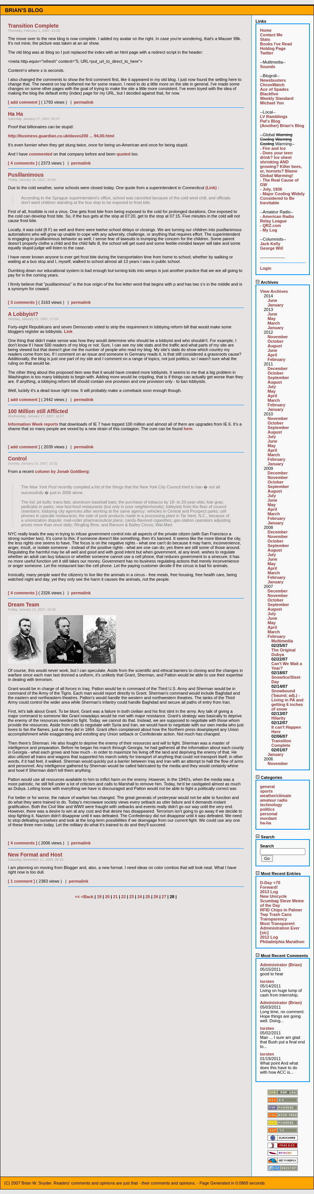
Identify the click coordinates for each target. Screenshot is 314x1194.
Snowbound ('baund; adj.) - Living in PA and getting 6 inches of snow (287, 700)
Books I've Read (276, 44)
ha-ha (265, 823)
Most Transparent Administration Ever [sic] (280, 928)
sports (266, 791)
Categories (269, 777)
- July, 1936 (271, 189)
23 (131, 896)
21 (115, 896)
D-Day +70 (270, 882)
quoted (124, 154)
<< (78, 896)
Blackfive (269, 94)
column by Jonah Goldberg (62, 471)
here (188, 428)
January (275, 305)
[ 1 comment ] (21, 881)
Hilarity (278, 718)
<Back (88, 896)
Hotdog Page (273, 48)
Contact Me (271, 35)
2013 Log (269, 891)
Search (265, 837)
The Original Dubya (283, 652)
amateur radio (274, 800)
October (275, 341)
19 (99, 896)
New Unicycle (273, 896)
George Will (271, 248)
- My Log (268, 230)
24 (139, 896)
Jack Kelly (270, 243)
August (275, 346)
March (274, 323)
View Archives (274, 291)
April (272, 355)
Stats (265, 39)
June (272, 300)
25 (147, 896)
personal (268, 814)
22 (123, 896)
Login (265, 268)
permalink (84, 102)
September (278, 377)
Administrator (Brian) (281, 964)
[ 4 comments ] (22, 163)
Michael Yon (272, 103)
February (276, 359)
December (278, 368)
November (278, 336)
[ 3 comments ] (22, 302)
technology (271, 804)
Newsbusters (273, 80)
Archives (267, 282)
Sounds (267, 66)
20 (107, 896)
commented (40, 154)
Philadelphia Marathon (282, 941)
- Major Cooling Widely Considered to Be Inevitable (282, 198)
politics (267, 809)
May (272, 318)
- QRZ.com (270, 225)
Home (266, 30)
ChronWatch (272, 84)
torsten (267, 981)
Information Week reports (33, 424)
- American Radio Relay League (277, 218)
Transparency (273, 919)
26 (156, 896)
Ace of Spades (274, 89)
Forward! (269, 887)
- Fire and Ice (273, 148)
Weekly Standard (276, 98)
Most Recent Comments (282, 955)
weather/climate (275, 795)
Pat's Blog (270, 121)
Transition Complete (281, 743)
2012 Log (269, 937)
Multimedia (282, 641)
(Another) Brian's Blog (282, 125)
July (272, 386)
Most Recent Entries (278, 873)
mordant (268, 818)
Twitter (266, 53)
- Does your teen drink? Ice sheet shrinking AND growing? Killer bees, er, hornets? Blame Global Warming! (281, 164)
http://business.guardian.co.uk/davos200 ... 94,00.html (61, 136)
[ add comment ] (24, 102)
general (267, 786)
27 (164, 896)
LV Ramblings (274, 116)
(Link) (211, 187)
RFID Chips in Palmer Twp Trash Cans (281, 912)
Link (68, 331)
